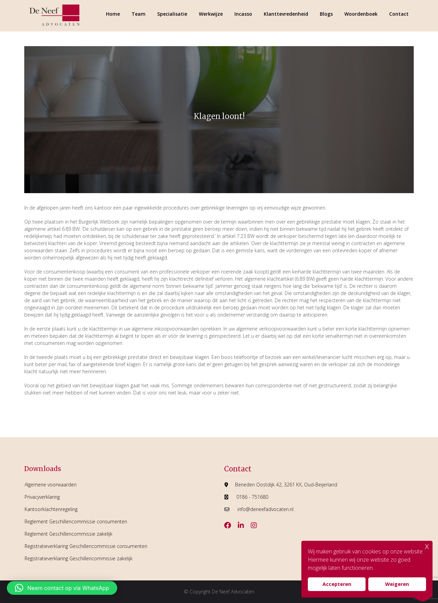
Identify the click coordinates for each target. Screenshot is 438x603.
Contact (399, 14)
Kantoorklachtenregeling (51, 509)
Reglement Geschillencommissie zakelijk (68, 534)
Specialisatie (172, 14)
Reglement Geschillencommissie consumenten (76, 521)
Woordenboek (361, 14)
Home (113, 14)
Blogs (326, 14)
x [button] (427, 545)
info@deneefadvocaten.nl (265, 509)
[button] (62, 588)
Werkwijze (211, 14)
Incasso (243, 14)
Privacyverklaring (42, 497)
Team (139, 14)
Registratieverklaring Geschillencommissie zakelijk (79, 558)
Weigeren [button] (397, 584)
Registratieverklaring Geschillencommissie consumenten (86, 546)
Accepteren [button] (337, 584)
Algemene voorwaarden (51, 484)
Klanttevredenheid (286, 14)
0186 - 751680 (252, 497)
